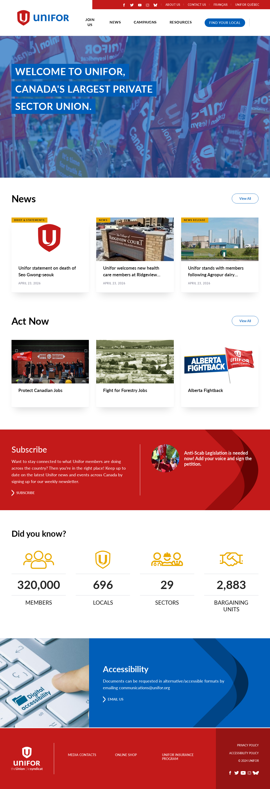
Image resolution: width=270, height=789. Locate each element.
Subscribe (26, 493)
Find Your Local (225, 23)
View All (245, 198)
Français (221, 4)
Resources (181, 22)
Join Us (89, 22)
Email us (116, 700)
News (115, 22)
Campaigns (145, 22)
